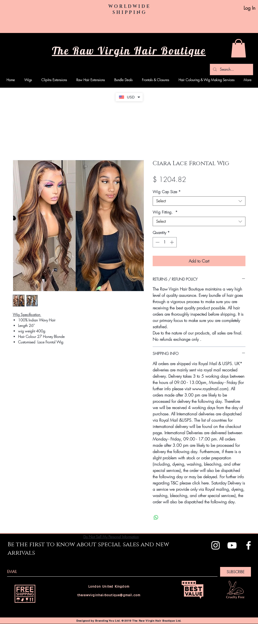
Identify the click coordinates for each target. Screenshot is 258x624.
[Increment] (172, 242)
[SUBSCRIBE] (235, 572)
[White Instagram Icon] (215, 545)
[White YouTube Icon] (232, 545)
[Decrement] (156, 242)
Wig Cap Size (167, 192)
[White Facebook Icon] (248, 545)
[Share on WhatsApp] (156, 517)
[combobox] (199, 201)
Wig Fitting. (165, 212)
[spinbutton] (164, 242)
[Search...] (231, 69)
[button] (238, 48)
